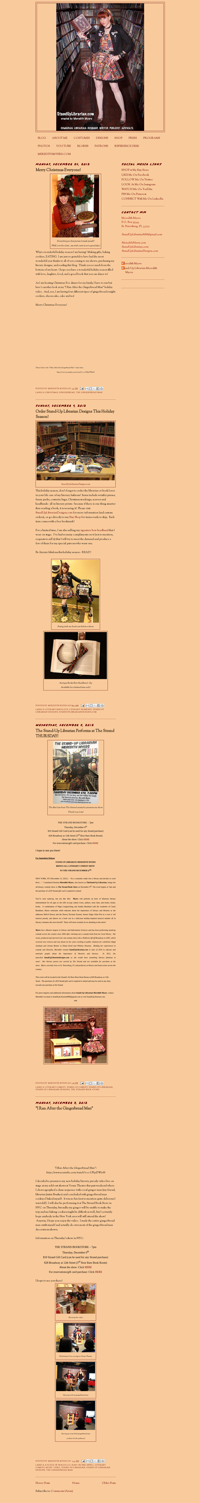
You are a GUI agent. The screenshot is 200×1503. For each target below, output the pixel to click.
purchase (42, 891)
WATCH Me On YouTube (137, 189)
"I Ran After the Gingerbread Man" (64, 1108)
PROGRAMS (151, 138)
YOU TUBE (63, 146)
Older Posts (109, 1483)
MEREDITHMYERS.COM (54, 154)
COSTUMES (82, 138)
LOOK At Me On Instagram (138, 185)
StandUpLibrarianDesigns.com (75, 484)
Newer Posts (43, 1483)
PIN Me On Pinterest (133, 194)
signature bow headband (94, 530)
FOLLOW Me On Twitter (137, 180)
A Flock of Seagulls (57, 1465)
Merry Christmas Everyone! (58, 170)
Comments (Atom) (62, 1491)
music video (53, 1467)
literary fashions (80, 709)
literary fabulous (56, 709)
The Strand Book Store (68, 887)
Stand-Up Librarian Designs (53, 1089)
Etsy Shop (75, 517)
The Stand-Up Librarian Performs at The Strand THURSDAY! (75, 733)
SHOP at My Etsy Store (135, 170)
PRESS (133, 138)
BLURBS (82, 146)
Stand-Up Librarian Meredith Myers (139, 270)
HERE (86, 839)
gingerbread (67, 392)
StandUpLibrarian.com (78, 950)
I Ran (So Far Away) (82, 1465)
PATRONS (101, 146)
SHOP (118, 138)
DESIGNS (102, 138)
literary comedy (55, 1087)
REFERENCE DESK (126, 146)
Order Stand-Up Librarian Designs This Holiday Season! (75, 414)
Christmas (51, 392)
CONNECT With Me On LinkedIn (142, 199)
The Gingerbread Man (89, 392)
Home (76, 1483)
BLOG (42, 138)
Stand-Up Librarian (100, 1087)
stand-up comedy (77, 1087)
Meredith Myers (131, 264)
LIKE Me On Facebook (135, 175)
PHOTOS (44, 146)
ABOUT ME (59, 138)
